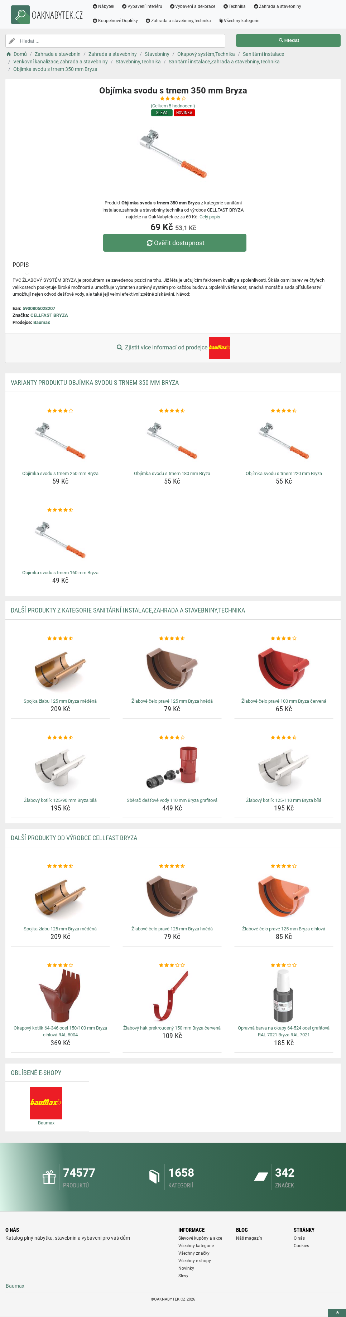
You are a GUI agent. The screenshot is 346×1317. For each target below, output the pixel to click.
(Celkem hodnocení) (173, 105)
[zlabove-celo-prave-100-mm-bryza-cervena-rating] (284, 638)
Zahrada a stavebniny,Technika (178, 20)
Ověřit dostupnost (175, 243)
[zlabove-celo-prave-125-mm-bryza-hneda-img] (172, 669)
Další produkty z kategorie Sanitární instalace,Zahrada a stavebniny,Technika (128, 610)
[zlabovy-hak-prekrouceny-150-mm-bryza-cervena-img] (172, 996)
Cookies (301, 1245)
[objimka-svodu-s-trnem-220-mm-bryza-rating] (284, 411)
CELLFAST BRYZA (49, 315)
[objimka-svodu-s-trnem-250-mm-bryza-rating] (60, 411)
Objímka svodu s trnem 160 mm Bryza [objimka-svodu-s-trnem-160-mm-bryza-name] (60, 572)
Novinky (186, 1268)
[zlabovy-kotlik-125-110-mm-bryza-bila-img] (284, 768)
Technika (234, 6)
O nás (299, 1238)
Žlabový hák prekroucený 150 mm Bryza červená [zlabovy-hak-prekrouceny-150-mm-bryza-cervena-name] (172, 1028)
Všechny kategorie (239, 20)
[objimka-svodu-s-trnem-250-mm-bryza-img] (60, 441)
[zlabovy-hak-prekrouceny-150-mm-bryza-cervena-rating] (172, 965)
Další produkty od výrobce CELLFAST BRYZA (74, 838)
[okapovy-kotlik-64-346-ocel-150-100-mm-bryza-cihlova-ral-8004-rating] (60, 965)
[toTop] (337, 1313)
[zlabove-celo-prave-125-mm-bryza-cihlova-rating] (284, 866)
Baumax (41, 322)
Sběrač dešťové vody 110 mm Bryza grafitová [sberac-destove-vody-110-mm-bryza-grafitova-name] (172, 800)
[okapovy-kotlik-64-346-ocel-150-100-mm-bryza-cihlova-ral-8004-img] (60, 996)
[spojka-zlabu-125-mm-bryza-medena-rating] (60, 638)
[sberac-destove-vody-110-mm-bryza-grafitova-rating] (172, 737)
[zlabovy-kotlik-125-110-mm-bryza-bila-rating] (284, 737)
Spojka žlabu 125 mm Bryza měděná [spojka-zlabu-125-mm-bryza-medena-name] (60, 701)
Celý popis (210, 216)
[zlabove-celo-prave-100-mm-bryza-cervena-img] (284, 669)
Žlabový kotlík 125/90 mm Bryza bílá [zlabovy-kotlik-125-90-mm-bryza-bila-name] (60, 800)
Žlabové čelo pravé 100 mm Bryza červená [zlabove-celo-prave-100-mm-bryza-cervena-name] (283, 701)
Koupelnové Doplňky (115, 20)
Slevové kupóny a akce (200, 1238)
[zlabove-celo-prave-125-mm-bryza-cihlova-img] (284, 897)
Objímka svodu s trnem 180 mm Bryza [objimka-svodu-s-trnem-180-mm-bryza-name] (172, 473)
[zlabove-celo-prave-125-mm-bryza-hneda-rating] (172, 638)
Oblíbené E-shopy (36, 1072)
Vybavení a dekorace (192, 6)
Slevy (183, 1275)
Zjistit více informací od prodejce (173, 348)
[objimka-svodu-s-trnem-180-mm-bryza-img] (172, 441)
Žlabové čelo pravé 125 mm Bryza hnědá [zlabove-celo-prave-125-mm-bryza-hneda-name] (172, 701)
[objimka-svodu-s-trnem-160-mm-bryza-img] (60, 540)
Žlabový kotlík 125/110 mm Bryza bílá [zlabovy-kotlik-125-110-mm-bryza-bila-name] (283, 800)
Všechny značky (194, 1253)
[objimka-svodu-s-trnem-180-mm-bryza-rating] (172, 411)
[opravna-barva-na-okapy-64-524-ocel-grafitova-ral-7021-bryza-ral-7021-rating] (284, 965)
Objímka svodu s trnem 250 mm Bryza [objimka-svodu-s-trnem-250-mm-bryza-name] (60, 473)
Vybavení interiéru (141, 6)
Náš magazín (249, 1238)
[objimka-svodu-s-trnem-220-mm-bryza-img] (284, 441)
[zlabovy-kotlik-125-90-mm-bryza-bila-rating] (60, 737)
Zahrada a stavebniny (277, 6)
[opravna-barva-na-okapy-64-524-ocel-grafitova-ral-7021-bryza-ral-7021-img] (284, 996)
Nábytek (103, 6)
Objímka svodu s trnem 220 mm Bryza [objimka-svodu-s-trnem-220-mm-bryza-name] (284, 473)
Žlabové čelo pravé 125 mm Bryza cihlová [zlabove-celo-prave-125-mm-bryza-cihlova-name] (283, 928)
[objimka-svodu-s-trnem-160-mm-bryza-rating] (60, 510)
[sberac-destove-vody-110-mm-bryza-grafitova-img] (172, 768)
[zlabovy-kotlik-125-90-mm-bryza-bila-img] (60, 768)
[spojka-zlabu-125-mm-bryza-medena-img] (60, 669)
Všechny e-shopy (194, 1260)
